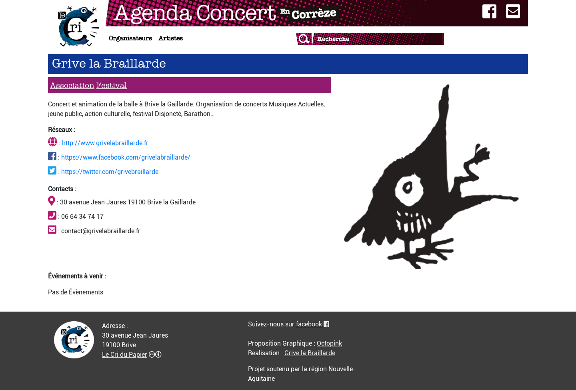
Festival (111, 85)
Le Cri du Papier (124, 354)
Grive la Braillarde (309, 353)
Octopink (329, 343)
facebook (312, 324)
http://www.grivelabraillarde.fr (105, 143)
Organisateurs (130, 38)
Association (72, 85)
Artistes (170, 38)
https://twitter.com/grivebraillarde (109, 172)
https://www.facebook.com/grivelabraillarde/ (125, 157)
